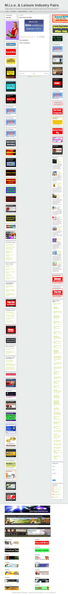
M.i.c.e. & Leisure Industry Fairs (32, 5)
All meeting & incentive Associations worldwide (10, 315)
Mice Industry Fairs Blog (57, 495)
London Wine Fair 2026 (58, 333)
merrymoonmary (45, 592)
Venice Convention (57, 387)
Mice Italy (55, 434)
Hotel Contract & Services (57, 372)
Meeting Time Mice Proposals (9, 255)
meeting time (56, 497)
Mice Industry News (57, 430)
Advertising (13, 11)
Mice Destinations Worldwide (57, 423)
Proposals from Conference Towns (9, 275)
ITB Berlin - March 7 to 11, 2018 (59, 252)
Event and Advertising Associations (10, 318)
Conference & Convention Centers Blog (58, 322)
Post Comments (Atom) (36, 76)
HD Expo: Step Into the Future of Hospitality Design (58, 359)
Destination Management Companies (56, 351)
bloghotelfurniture (57, 303)
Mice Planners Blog (57, 443)
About (7, 11)
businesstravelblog (57, 311)
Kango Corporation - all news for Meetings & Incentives (10, 352)
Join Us (55, 304)
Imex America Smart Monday (58, 196)
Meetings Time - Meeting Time (57, 492)
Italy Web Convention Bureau (57, 390)
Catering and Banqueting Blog (57, 316)
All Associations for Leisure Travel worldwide (10, 312)
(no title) (58, 206)
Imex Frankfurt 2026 (57, 324)
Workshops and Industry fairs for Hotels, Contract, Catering (10, 290)
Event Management (57, 362)
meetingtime (56, 408)
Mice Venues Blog (57, 447)
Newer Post (21, 73)
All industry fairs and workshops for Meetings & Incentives (10, 294)
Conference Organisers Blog (57, 337)
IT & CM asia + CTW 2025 (59, 263)
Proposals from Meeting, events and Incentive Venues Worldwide (10, 248)
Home (31, 11)
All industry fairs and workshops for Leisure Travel (10, 286)
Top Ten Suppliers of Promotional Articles (9, 361)
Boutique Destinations (22, 11)
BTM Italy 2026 (56, 383)
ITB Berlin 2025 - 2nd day (59, 239)
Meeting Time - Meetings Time (57, 396)
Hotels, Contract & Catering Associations (10, 321)
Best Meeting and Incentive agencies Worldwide (9, 258)
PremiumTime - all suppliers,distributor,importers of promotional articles (10, 364)
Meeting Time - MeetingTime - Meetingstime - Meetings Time (57, 402)
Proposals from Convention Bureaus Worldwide (9, 252)
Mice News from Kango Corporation (10, 349)
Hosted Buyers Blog (58, 367)
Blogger (54, 592)
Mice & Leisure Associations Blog (57, 413)
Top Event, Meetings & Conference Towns (10, 245)
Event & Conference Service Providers (58, 357)
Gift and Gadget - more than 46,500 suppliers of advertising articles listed (10, 368)
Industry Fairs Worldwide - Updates (59, 161)
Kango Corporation (57, 489)
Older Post (46, 73)
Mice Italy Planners (57, 440)
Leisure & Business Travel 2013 (59, 172)
